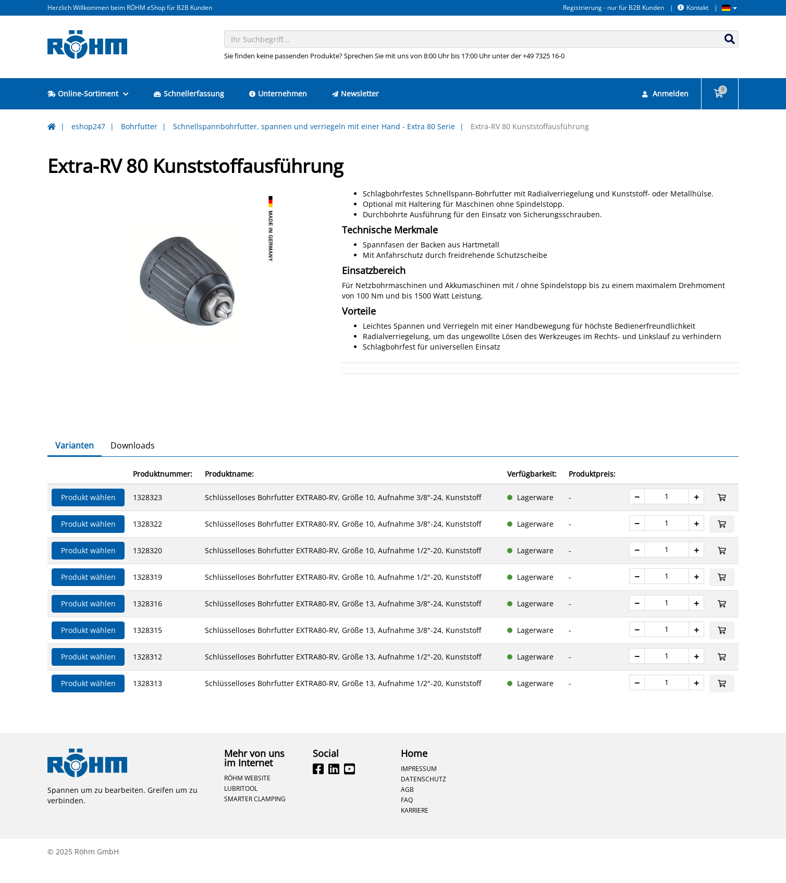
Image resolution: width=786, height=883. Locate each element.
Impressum (419, 786)
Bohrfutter (139, 126)
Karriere (414, 828)
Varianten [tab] (74, 463)
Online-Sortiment (88, 93)
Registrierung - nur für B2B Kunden (613, 7)
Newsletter (355, 93)
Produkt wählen (88, 515)
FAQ (407, 818)
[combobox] (481, 39)
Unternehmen (278, 93)
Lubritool (240, 806)
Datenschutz (423, 797)
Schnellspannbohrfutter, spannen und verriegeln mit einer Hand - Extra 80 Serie (314, 126)
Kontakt (693, 7)
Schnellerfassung (189, 93)
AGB (407, 807)
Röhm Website (247, 796)
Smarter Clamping (255, 817)
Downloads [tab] (132, 463)
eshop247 (88, 126)
